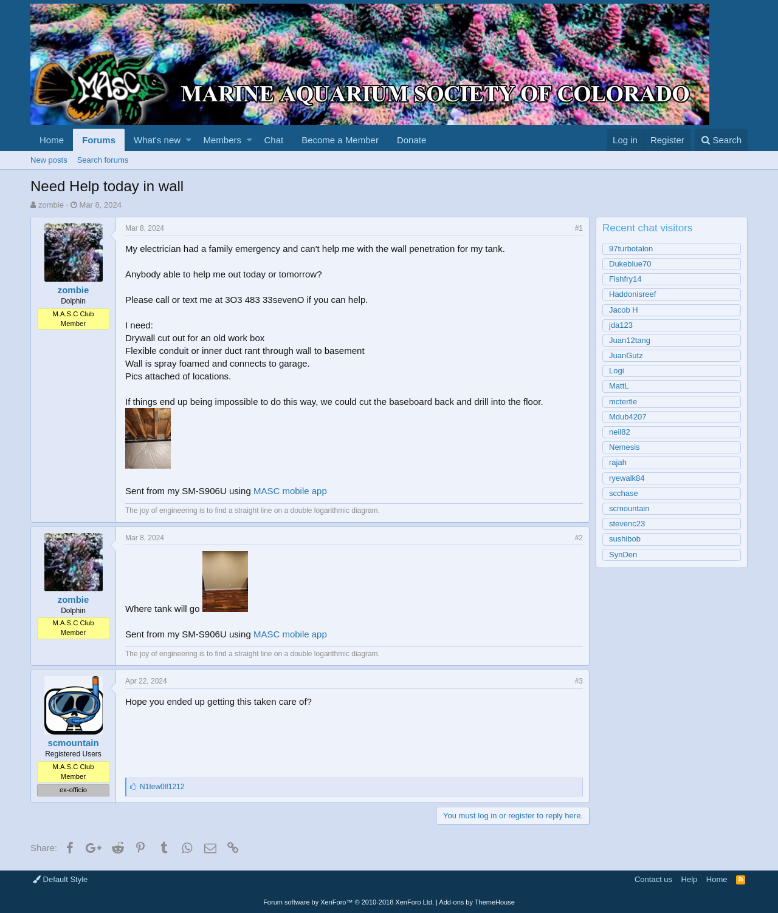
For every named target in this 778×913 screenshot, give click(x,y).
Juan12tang (629, 340)
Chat (273, 140)
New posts (48, 160)
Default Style (60, 879)
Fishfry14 (625, 278)
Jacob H (623, 309)
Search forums (103, 160)
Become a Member (340, 140)
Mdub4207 (627, 416)
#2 (579, 538)
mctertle (623, 401)
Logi (616, 370)
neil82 (619, 431)
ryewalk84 (627, 478)
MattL (619, 385)
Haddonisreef (632, 294)
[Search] (721, 140)
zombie (51, 204)
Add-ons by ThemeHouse (477, 902)
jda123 (621, 325)
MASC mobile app (290, 491)
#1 (579, 228)
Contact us (653, 879)
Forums (98, 140)
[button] (188, 140)
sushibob (625, 538)
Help (689, 879)
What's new (157, 140)
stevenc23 (627, 523)
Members (223, 140)
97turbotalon (631, 248)
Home (52, 140)
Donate (411, 140)
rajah (618, 462)
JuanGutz (626, 355)
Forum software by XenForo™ (348, 902)
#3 (579, 681)
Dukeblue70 (630, 263)
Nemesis (624, 447)
